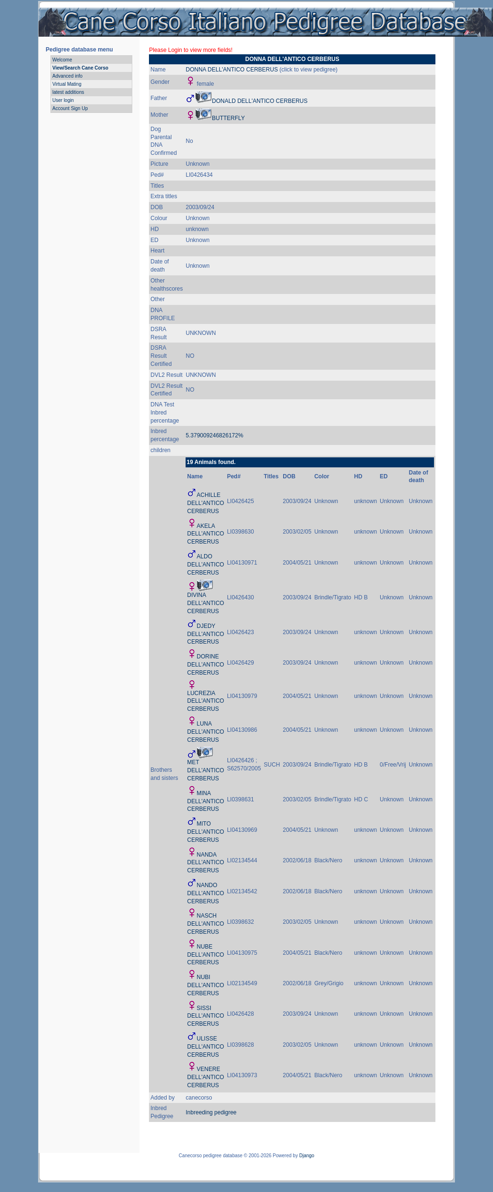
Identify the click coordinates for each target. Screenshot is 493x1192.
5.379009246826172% (214, 435)
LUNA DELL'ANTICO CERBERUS (205, 731)
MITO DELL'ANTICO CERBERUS (205, 831)
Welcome (62, 59)
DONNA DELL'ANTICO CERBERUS (232, 69)
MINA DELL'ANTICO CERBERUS (205, 801)
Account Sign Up (70, 108)
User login (63, 100)
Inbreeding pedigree (211, 1112)
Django (307, 1155)
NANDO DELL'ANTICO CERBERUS (205, 893)
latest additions (68, 92)
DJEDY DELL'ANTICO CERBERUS (205, 634)
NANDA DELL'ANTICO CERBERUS (205, 862)
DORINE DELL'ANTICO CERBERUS (205, 664)
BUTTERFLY (228, 118)
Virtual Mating (66, 84)
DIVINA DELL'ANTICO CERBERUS (205, 603)
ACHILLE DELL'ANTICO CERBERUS (205, 503)
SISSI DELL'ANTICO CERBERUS (205, 1016)
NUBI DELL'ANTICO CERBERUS (205, 985)
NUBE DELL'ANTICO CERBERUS (205, 954)
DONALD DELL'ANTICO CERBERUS (259, 101)
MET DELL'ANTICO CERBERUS (205, 770)
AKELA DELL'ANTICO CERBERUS (205, 534)
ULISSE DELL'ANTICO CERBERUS (205, 1046)
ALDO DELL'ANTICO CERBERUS (205, 564)
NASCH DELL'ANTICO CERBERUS (205, 923)
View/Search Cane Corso (80, 68)
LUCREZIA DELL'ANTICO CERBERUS (205, 701)
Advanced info (67, 76)
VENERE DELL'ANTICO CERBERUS (205, 1077)
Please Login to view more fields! (190, 50)
